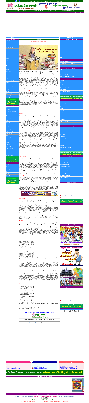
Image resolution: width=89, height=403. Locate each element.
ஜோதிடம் (8, 45)
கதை (7, 56)
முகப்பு (65, 394)
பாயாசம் (8, 144)
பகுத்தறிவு (8, 49)
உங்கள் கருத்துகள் (64, 401)
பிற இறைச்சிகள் (9, 175)
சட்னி (7, 120)
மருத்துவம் (8, 75)
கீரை (7, 115)
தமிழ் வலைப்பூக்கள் (10, 86)
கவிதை (7, 60)
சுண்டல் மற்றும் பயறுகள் (11, 137)
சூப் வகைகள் (8, 142)
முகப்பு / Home (18, 10)
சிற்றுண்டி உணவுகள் (10, 131)
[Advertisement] (44, 25)
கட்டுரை (7, 58)
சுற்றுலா (7, 82)
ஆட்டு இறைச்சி (9, 164)
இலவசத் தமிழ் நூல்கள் (71, 203)
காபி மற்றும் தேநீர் (9, 148)
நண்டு (7, 171)
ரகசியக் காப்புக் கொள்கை (55, 401)
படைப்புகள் (42, 394)
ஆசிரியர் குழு (9, 40)
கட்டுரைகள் (71, 100)
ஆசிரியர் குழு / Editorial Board (40, 10)
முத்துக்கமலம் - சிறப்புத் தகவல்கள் (71, 68)
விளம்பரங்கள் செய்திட (34, 394)
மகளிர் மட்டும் (9, 71)
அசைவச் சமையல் (12, 163)
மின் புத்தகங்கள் (9, 84)
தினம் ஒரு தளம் (9, 93)
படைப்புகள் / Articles (52, 10)
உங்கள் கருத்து (55, 394)
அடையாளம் (8, 51)
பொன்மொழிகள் (9, 47)
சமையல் (7, 73)
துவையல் (8, 122)
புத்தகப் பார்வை (9, 78)
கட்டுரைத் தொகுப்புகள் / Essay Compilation (65, 10)
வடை (7, 135)
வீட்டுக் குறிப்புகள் (9, 155)
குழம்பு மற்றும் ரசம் (10, 113)
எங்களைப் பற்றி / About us (27, 10)
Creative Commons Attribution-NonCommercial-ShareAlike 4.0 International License (50, 400)
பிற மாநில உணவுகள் (10, 153)
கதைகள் (71, 78)
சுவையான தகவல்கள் (10, 80)
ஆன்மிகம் (8, 42)
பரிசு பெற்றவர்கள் (9, 95)
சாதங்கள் (8, 109)
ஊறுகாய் (8, 124)
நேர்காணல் (8, 53)
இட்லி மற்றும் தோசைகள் (11, 111)
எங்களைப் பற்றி (26, 394)
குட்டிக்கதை (8, 62)
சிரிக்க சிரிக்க (8, 67)
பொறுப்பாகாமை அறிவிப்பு (44, 401)
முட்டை (7, 173)
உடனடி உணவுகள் (9, 150)
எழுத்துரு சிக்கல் (48, 394)
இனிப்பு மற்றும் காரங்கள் (11, 107)
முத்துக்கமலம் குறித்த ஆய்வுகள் (71, 59)
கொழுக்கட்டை (9, 133)
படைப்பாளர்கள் (9, 91)
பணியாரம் (8, 139)
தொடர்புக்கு (61, 394)
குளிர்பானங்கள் (9, 146)
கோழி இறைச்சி (9, 166)
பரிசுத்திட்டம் (8, 97)
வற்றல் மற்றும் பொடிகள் (11, 126)
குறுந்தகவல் (8, 64)
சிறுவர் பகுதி (8, 69)
